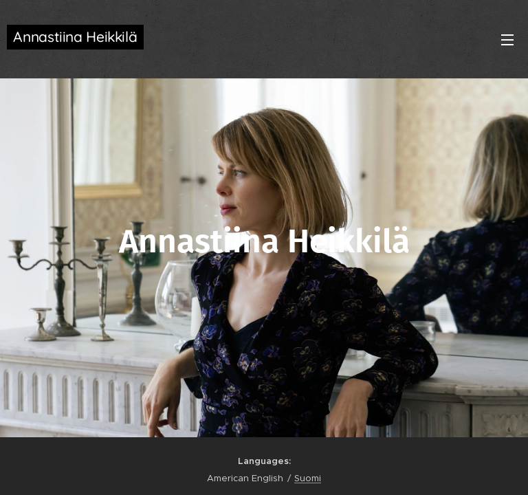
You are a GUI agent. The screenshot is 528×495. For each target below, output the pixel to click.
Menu (507, 40)
